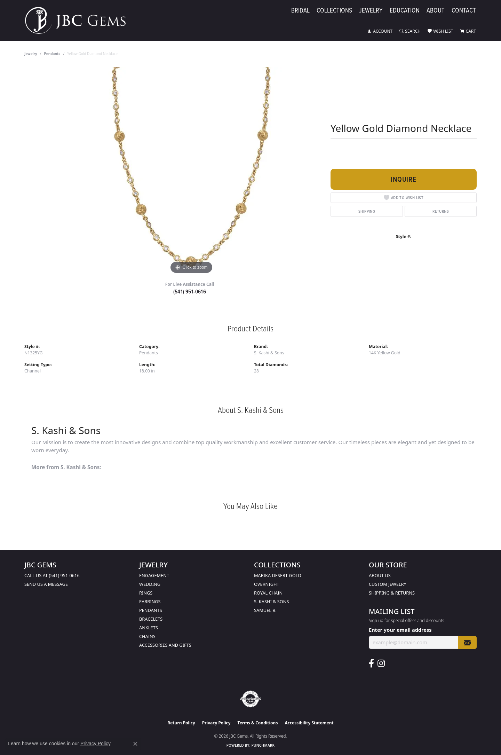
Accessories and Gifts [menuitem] (165, 645)
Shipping (366, 211)
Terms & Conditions (258, 723)
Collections (334, 11)
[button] (379, 31)
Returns (440, 211)
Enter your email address (400, 629)
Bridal (300, 11)
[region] (191, 171)
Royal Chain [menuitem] (268, 593)
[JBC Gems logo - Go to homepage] (79, 20)
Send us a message (46, 584)
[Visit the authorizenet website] (250, 699)
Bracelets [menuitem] (150, 619)
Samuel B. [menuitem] (265, 610)
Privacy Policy (216, 723)
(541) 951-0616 (189, 292)
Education (405, 11)
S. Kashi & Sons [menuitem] (271, 601)
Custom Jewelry (387, 584)
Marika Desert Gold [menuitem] (277, 575)
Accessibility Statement (309, 723)
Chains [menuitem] (147, 636)
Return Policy (181, 723)
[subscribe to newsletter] (467, 642)
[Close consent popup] (135, 744)
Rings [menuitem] (145, 593)
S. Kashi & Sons (269, 353)
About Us (380, 575)
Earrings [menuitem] (150, 601)
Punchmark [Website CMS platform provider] (263, 745)
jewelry (30, 53)
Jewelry (371, 11)
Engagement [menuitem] (154, 575)
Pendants (52, 53)
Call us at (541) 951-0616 (52, 575)
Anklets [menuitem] (148, 627)
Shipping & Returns (392, 593)
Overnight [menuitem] (266, 584)
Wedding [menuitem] (149, 584)
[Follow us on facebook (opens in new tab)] (371, 663)
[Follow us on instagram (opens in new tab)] (381, 663)
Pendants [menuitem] (150, 610)
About (436, 11)
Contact (464, 11)
